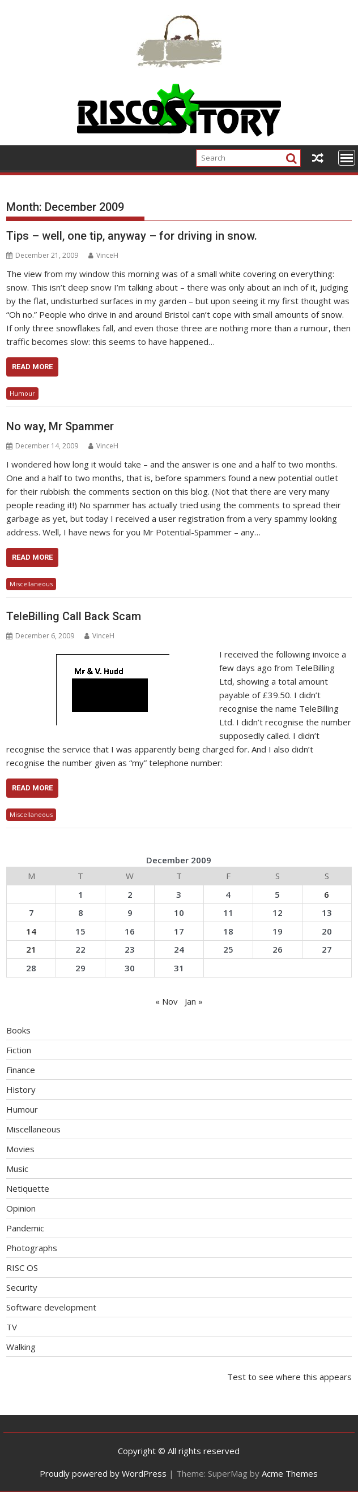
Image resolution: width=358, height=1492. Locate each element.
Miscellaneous (31, 583)
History (21, 1089)
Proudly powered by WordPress (103, 1473)
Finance (20, 1069)
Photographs (31, 1247)
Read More (32, 366)
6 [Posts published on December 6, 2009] (326, 894)
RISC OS (22, 1267)
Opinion (21, 1208)
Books (18, 1030)
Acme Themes (290, 1473)
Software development (51, 1307)
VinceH (103, 255)
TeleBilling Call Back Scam (73, 616)
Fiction (18, 1050)
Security (21, 1287)
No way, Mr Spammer (60, 426)
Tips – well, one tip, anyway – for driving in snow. (131, 236)
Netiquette (27, 1188)
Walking (21, 1346)
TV (11, 1327)
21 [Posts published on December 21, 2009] (31, 949)
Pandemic (25, 1228)
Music (17, 1168)
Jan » (194, 1001)
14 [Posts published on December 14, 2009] (31, 931)
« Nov (166, 1001)
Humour (22, 393)
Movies (20, 1148)
